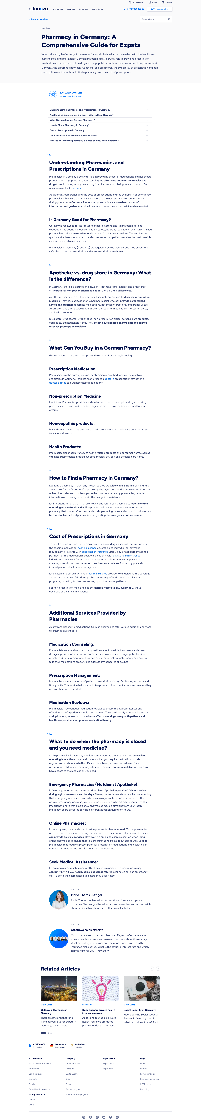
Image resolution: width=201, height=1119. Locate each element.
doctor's (109, 378)
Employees (34, 1068)
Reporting (144, 1089)
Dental (32, 1099)
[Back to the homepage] (38, 9)
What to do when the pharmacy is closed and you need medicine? (99, 140)
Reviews (70, 1068)
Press (68, 1084)
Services (71, 9)
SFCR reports (146, 1084)
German (167, 2)
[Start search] (169, 19)
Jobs (68, 1079)
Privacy (143, 1068)
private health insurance (126, 555)
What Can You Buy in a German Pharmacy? (99, 120)
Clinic (31, 1104)
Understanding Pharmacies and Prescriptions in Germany (99, 109)
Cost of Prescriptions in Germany (99, 130)
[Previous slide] (152, 969)
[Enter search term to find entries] (156, 19)
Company (83, 9)
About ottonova (73, 1063)
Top (49, 155)
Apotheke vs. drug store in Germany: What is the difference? (99, 115)
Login (152, 2)
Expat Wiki (108, 1068)
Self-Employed (35, 1074)
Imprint (143, 1063)
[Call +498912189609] (133, 9)
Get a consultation (159, 9)
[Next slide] (158, 969)
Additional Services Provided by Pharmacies (99, 135)
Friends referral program (77, 1094)
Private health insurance (40, 1063)
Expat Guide (97, 9)
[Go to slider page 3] (51, 1033)
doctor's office (57, 382)
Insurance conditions (149, 1079)
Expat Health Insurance (39, 1089)
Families (32, 1084)
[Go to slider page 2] (48, 1033)
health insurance (87, 547)
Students (33, 1079)
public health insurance (95, 551)
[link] (59, 1002)
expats (77, 188)
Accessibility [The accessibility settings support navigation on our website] (136, 2)
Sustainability (72, 1074)
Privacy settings (147, 1074)
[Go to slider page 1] (43, 1033)
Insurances (58, 9)
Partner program (73, 1089)
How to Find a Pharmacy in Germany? (99, 125)
